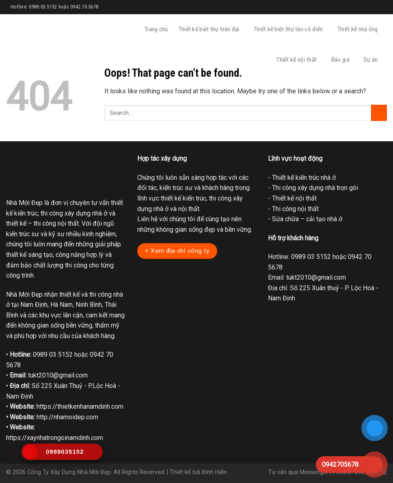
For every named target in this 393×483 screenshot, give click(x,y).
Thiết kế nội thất (298, 60)
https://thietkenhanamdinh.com (80, 406)
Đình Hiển (214, 472)
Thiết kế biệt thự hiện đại (211, 29)
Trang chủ (156, 29)
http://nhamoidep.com (67, 417)
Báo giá (342, 60)
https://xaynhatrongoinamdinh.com (54, 438)
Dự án (373, 60)
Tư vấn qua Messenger (298, 472)
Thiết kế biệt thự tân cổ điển (290, 29)
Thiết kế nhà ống (359, 29)
